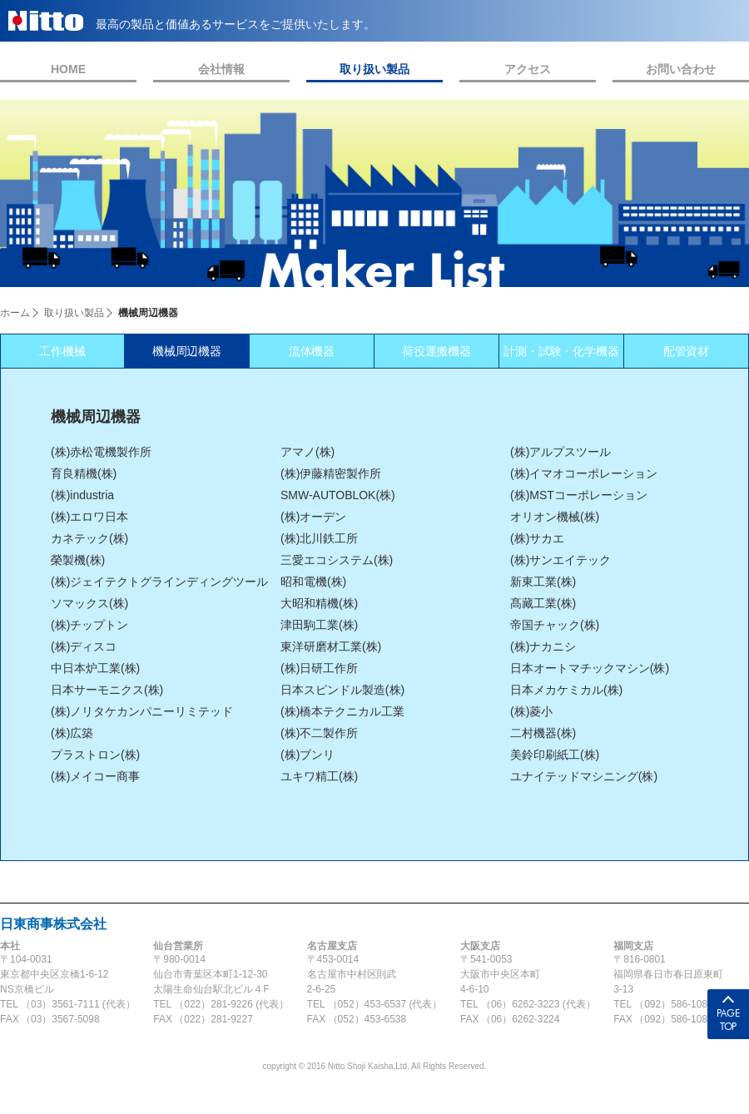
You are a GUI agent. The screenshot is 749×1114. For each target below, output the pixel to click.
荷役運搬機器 (437, 351)
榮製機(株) (78, 560)
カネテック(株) (89, 538)
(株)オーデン (313, 516)
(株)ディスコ (84, 646)
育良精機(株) (84, 473)
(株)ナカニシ (543, 646)
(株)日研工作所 (319, 668)
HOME (68, 69)
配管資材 (686, 351)
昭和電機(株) (313, 581)
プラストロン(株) (95, 754)
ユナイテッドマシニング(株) (583, 776)
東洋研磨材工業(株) (330, 646)
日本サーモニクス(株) (107, 689)
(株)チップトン (89, 624)
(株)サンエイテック (560, 560)
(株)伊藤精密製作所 (330, 473)
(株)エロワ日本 (89, 516)
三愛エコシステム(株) (336, 560)
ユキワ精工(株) (319, 776)
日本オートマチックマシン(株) (589, 668)
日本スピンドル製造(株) (342, 689)
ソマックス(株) (89, 603)
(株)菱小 (531, 711)
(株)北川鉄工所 (319, 538)
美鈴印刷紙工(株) (554, 754)
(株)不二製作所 (319, 733)
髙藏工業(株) (543, 603)
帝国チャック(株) (554, 624)
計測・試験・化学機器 (561, 351)
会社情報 (221, 69)
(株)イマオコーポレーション (583, 473)
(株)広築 (72, 733)
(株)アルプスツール (560, 451)
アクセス (527, 69)
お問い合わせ (681, 69)
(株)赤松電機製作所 (101, 451)
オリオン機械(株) (554, 516)
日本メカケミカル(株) (566, 689)
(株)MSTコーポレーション (578, 495)
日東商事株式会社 (53, 924)
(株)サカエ (537, 538)
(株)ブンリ (307, 754)
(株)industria (82, 495)
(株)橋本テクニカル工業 (342, 711)
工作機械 (62, 351)
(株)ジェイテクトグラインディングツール (159, 581)
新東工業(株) (543, 581)
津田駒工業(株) (319, 624)
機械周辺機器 (187, 351)
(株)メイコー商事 (95, 776)
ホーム (15, 313)
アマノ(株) (307, 451)
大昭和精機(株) (319, 603)
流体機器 (312, 351)
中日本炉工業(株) (95, 668)
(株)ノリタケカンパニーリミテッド (142, 711)
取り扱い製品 (374, 69)
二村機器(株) (543, 733)
